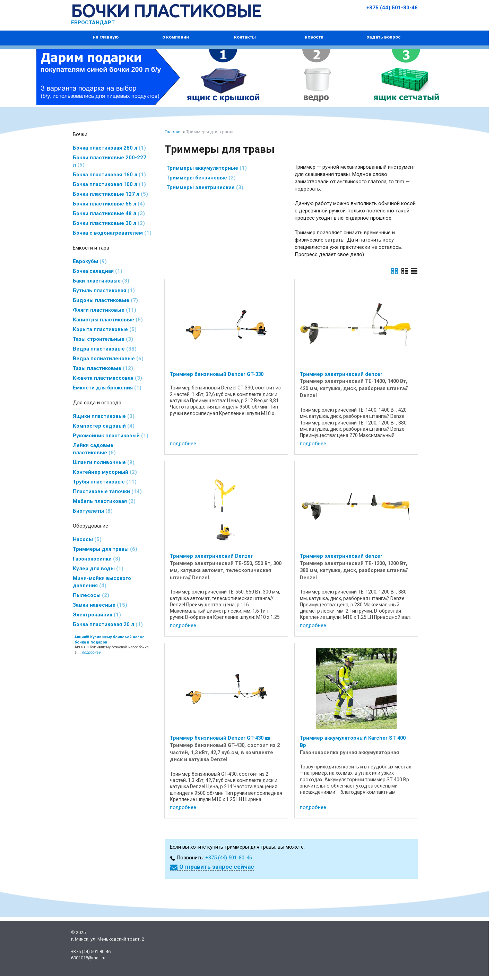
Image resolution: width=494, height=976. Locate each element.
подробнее (183, 443)
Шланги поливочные (104, 462)
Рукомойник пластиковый (110, 435)
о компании (175, 37)
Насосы (87, 539)
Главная (173, 131)
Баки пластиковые (101, 281)
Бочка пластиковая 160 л (109, 174)
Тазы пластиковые (103, 368)
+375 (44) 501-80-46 (392, 8)
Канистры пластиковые (108, 320)
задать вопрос (383, 37)
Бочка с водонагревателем (112, 233)
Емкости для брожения (107, 388)
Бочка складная (97, 271)
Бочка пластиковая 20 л (108, 624)
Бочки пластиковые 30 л (109, 223)
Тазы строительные (103, 339)
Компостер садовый (104, 426)
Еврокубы (90, 261)
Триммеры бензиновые (201, 178)
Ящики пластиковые (104, 416)
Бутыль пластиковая (104, 290)
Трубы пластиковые (105, 482)
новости (314, 37)
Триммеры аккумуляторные (206, 168)
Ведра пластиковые (105, 349)
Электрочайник (97, 615)
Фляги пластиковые (104, 310)
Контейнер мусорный (105, 472)
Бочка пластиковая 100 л (109, 184)
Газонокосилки (96, 559)
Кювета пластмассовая (107, 378)
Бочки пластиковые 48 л (109, 213)
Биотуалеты (93, 511)
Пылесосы (91, 595)
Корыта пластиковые (105, 329)
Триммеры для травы (105, 549)
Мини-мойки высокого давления (102, 582)
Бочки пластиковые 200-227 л (109, 161)
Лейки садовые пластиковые (94, 449)
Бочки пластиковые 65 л (109, 204)
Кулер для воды (98, 568)
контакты (245, 37)
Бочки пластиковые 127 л (110, 194)
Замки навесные (100, 605)
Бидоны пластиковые (105, 300)
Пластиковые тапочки (107, 491)
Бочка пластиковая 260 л (109, 148)
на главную (106, 37)
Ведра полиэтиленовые (108, 358)
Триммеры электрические (204, 187)
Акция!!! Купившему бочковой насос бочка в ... (112, 645)
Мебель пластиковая (104, 501)
